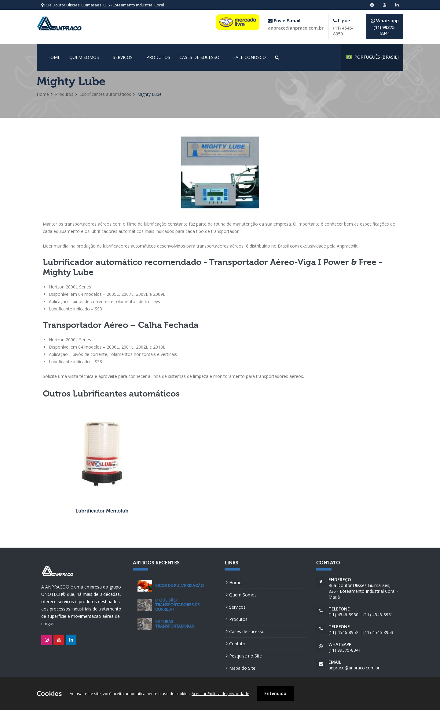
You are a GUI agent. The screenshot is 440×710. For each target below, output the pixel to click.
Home (53, 57)
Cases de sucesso (199, 57)
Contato (237, 644)
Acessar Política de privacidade (220, 693)
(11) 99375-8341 (384, 26)
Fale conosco (249, 57)
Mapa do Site (242, 668)
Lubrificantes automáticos (105, 94)
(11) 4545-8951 (378, 615)
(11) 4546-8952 (343, 632)
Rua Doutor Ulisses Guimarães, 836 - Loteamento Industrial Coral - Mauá (363, 588)
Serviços (123, 57)
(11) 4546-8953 (378, 632)
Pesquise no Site (245, 656)
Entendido (275, 693)
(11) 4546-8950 (343, 615)
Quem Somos (84, 57)
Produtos (158, 57)
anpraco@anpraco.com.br (296, 28)
